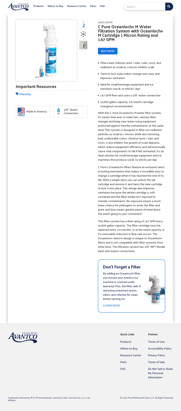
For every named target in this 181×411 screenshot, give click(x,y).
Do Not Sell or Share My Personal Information (160, 373)
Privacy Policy (156, 355)
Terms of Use (156, 341)
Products (38, 6)
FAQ (102, 6)
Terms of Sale (156, 361)
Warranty (23, 94)
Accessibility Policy (160, 348)
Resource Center (76, 6)
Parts (93, 6)
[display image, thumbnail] (83, 34)
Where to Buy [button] (55, 6)
